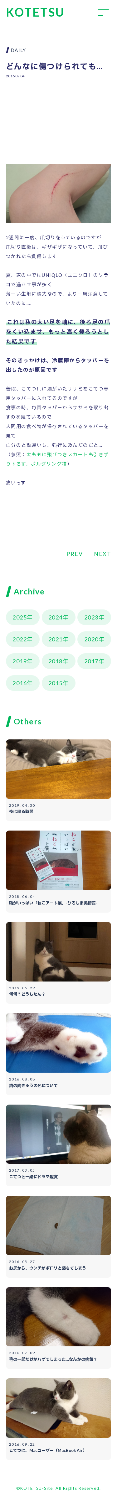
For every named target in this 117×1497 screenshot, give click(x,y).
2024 (55, 617)
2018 (55, 661)
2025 (19, 617)
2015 (55, 683)
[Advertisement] (58, 116)
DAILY (18, 50)
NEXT (102, 553)
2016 (19, 683)
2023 (91, 617)
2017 (91, 661)
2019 (19, 661)
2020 (91, 639)
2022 (19, 639)
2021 (55, 639)
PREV (74, 553)
